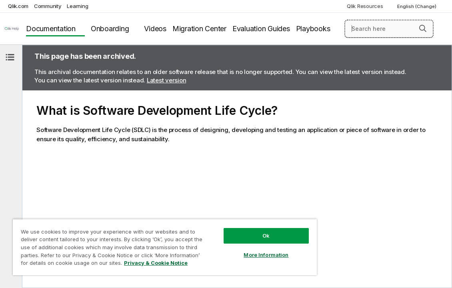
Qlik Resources (365, 6)
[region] (144, 244)
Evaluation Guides (261, 28)
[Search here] (389, 28)
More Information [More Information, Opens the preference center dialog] (230, 249)
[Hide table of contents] (10, 57)
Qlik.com (18, 6)
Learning (77, 6)
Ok (230, 229)
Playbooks (313, 28)
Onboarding (110, 28)
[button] (423, 28)
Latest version (166, 80)
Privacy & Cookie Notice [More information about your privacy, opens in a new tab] (121, 264)
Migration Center (199, 28)
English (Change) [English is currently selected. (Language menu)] (417, 6)
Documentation (51, 28)
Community (48, 6)
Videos (155, 28)
